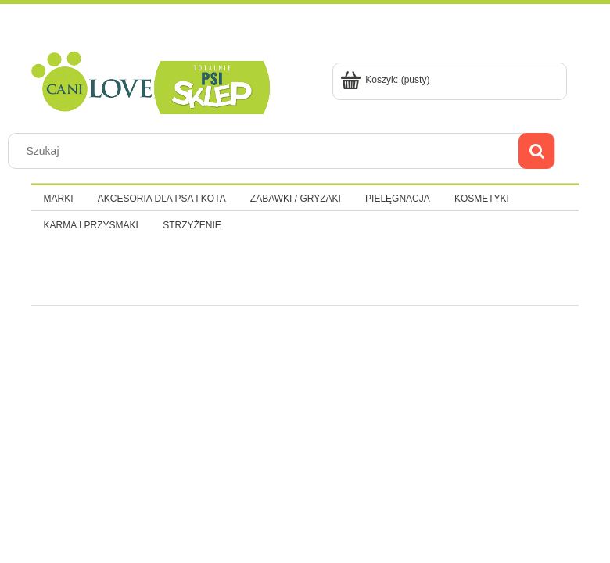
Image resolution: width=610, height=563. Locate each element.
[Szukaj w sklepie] (267, 151)
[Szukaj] (536, 151)
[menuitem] (58, 198)
